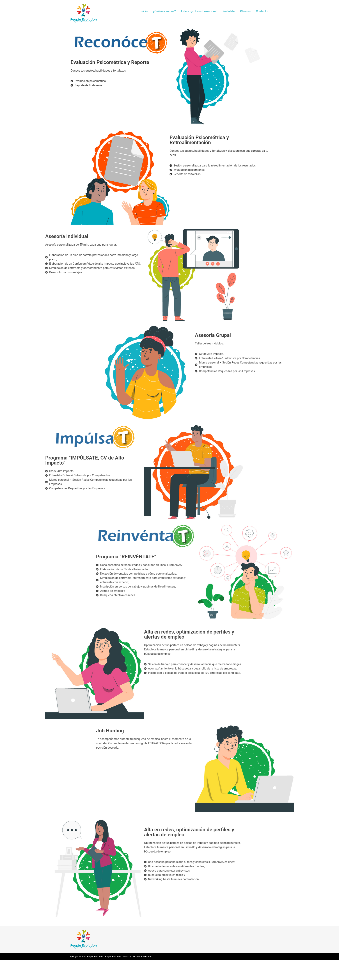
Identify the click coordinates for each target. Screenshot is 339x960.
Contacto (261, 11)
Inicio (144, 11)
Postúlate (229, 11)
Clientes (245, 11)
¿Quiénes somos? (164, 11)
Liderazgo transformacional (199, 11)
